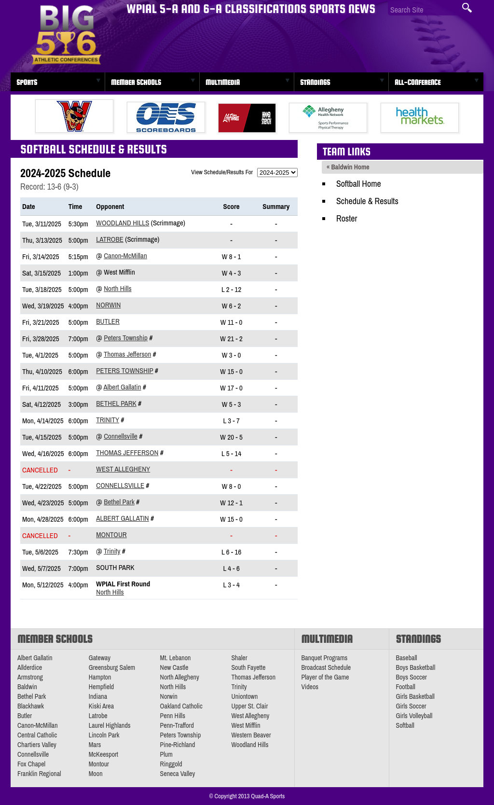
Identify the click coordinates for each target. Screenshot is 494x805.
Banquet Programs (325, 657)
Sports (26, 82)
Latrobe (110, 239)
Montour (111, 534)
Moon (96, 773)
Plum (166, 754)
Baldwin (27, 686)
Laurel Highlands (110, 725)
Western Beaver (251, 735)
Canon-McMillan (125, 255)
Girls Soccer (411, 706)
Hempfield (101, 686)
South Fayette (248, 667)
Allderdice (29, 667)
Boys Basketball (416, 667)
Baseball (406, 657)
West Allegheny (123, 469)
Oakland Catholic (181, 706)
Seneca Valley (177, 773)
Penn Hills (172, 715)
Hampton (100, 677)
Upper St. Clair (249, 706)
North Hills (117, 288)
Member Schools (136, 82)
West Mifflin (245, 725)
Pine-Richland (177, 744)
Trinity (107, 420)
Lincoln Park (104, 735)
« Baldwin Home (348, 167)
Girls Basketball (415, 696)
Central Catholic (37, 735)
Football (405, 686)
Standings (315, 82)
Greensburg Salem (112, 667)
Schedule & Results (367, 201)
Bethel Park (116, 403)
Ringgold (171, 764)
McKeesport (103, 754)
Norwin (108, 305)
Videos (310, 686)
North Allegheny (179, 677)
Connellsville (120, 436)
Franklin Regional (39, 773)
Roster (346, 218)
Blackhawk (30, 706)
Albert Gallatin (122, 387)
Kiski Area (101, 706)
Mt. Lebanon (175, 657)
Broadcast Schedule (326, 667)
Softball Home (358, 184)
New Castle (174, 667)
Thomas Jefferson (127, 354)
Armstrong (30, 677)
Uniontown (244, 696)
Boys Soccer (411, 677)
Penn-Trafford (177, 725)
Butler (108, 321)
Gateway (99, 657)
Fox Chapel (31, 764)
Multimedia (223, 82)
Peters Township (126, 338)
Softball (405, 725)
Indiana (98, 696)
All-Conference (417, 82)
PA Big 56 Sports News (66, 35)
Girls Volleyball (414, 715)
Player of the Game (325, 677)
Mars (95, 744)
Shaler (239, 657)
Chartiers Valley (36, 744)
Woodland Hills (122, 223)
